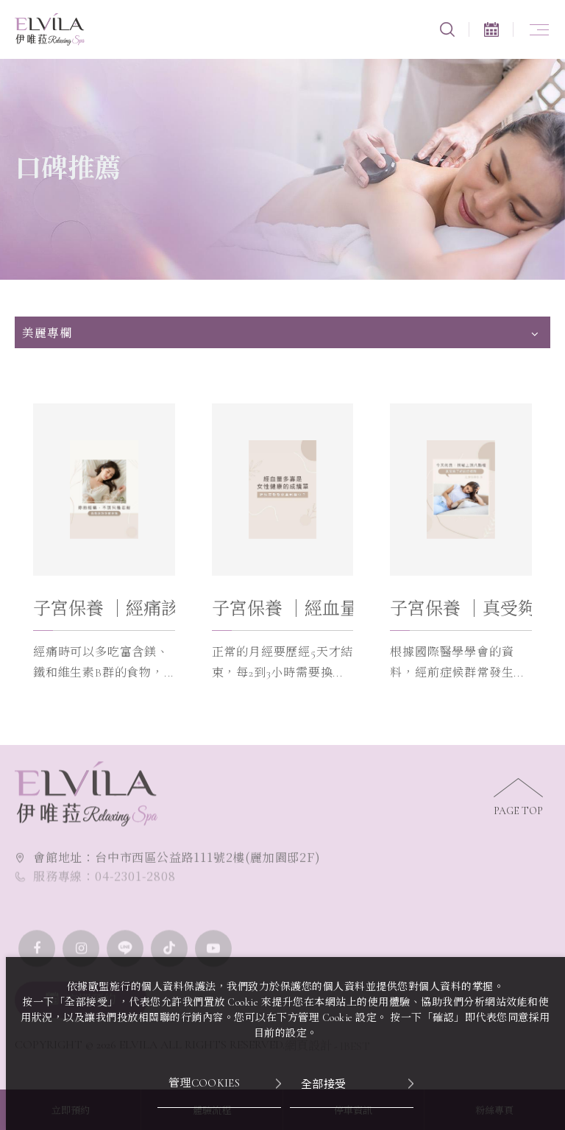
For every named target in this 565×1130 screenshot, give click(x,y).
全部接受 (323, 1083)
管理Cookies (204, 1083)
